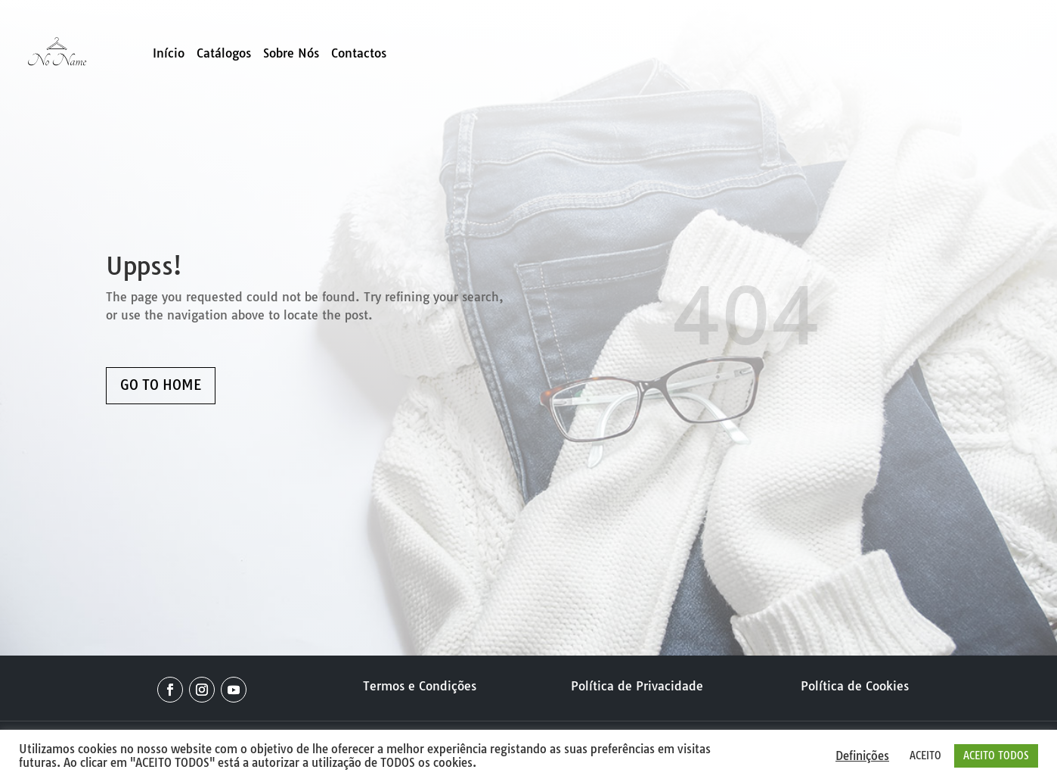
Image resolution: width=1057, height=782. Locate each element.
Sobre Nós (291, 54)
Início (168, 54)
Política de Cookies (855, 685)
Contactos (358, 54)
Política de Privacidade (637, 685)
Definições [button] (862, 756)
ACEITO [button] (925, 755)
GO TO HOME (160, 385)
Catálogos (224, 54)
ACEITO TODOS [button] (996, 755)
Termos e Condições (419, 685)
